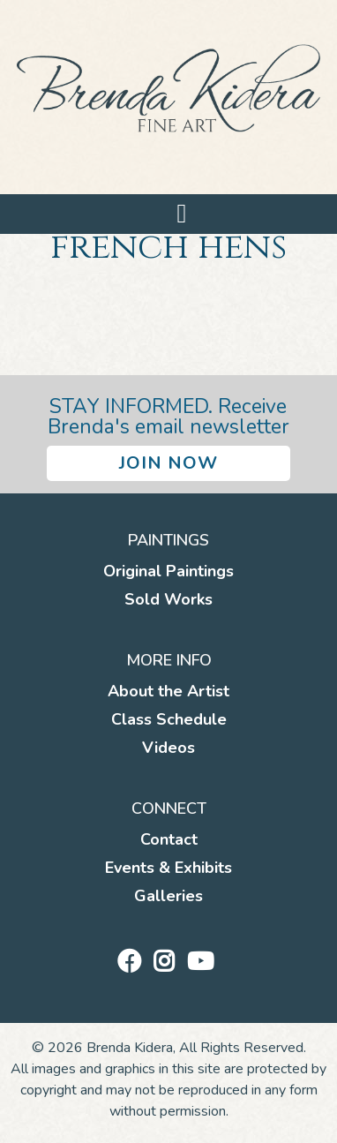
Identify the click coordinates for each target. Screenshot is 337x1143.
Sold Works (168, 599)
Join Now (168, 463)
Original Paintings (168, 571)
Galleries (168, 895)
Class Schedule (169, 719)
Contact (169, 839)
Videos (168, 747)
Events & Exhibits (168, 867)
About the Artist (168, 691)
